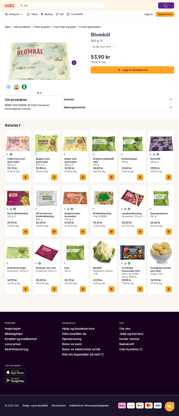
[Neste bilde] (74, 62)
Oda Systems (131, 349)
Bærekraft (126, 344)
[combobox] (63, 5)
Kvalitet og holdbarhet (21, 339)
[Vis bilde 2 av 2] (40, 93)
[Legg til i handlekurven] (26, 177)
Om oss (124, 328)
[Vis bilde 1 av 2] (38, 93)
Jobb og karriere (131, 334)
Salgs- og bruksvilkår (35, 405)
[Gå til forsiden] (9, 5)
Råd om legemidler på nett (83, 354)
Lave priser (13, 344)
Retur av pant (72, 344)
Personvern (59, 405)
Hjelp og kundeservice (78, 328)
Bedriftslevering (16, 349)
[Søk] (21, 5)
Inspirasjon (13, 328)
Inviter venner (129, 339)
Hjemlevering (71, 339)
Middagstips (14, 334)
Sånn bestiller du (74, 334)
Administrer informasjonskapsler (89, 405)
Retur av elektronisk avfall (81, 349)
